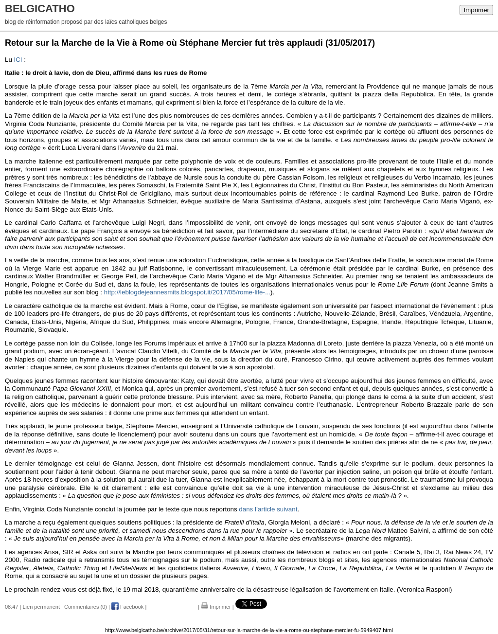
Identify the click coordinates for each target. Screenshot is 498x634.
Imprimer (476, 10)
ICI (19, 59)
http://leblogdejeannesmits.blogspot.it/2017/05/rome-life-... (187, 292)
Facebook (127, 607)
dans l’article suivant (268, 509)
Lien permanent (41, 607)
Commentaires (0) (85, 607)
